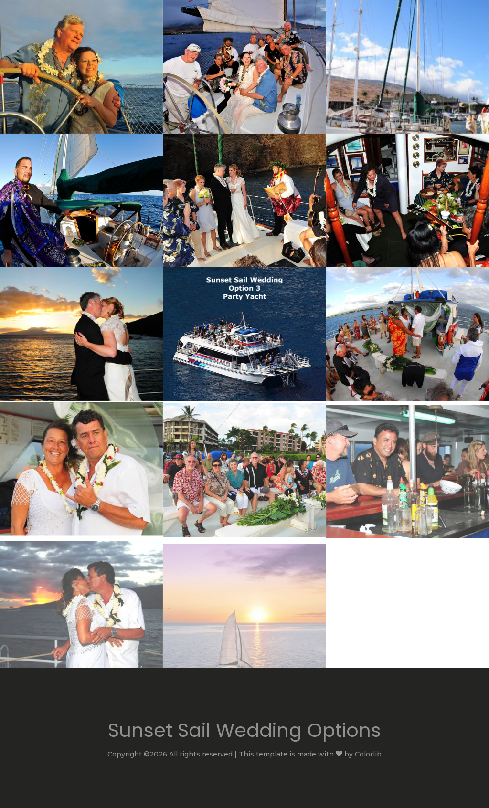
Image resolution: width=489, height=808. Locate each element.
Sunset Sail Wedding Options (244, 730)
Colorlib (368, 754)
